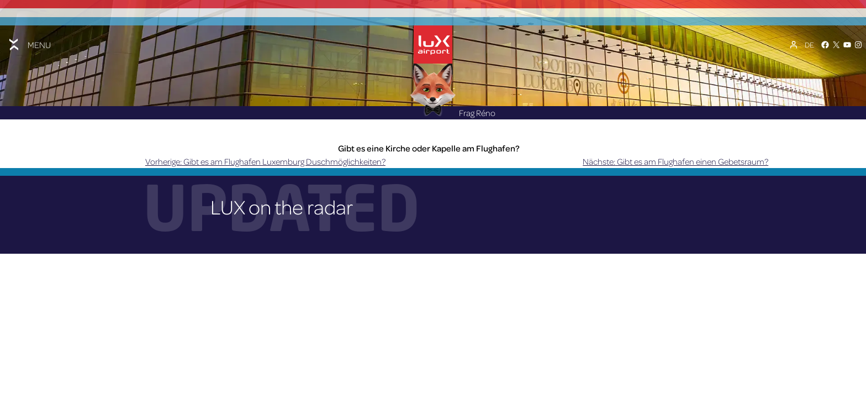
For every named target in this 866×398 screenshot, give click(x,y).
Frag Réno (453, 112)
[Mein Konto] (793, 44)
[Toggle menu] (28, 44)
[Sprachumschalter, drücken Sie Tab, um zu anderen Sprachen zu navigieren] (809, 44)
